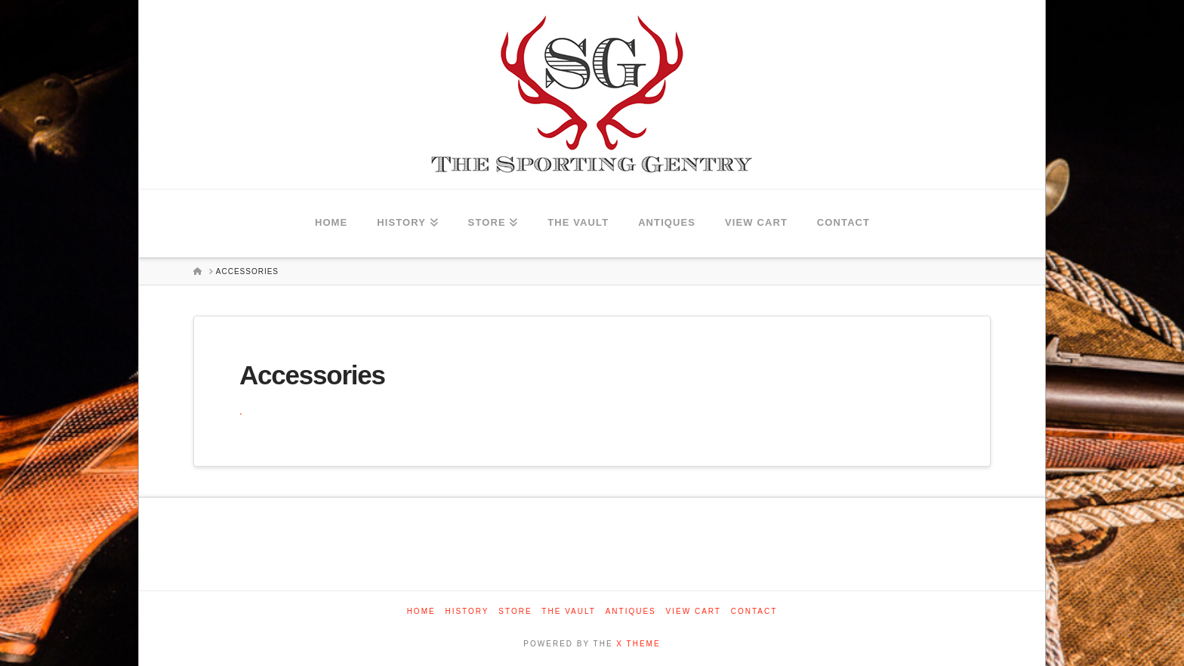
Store (515, 611)
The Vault (568, 611)
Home (421, 611)
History (467, 611)
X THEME (638, 644)
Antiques (631, 611)
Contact (754, 611)
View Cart (693, 611)
